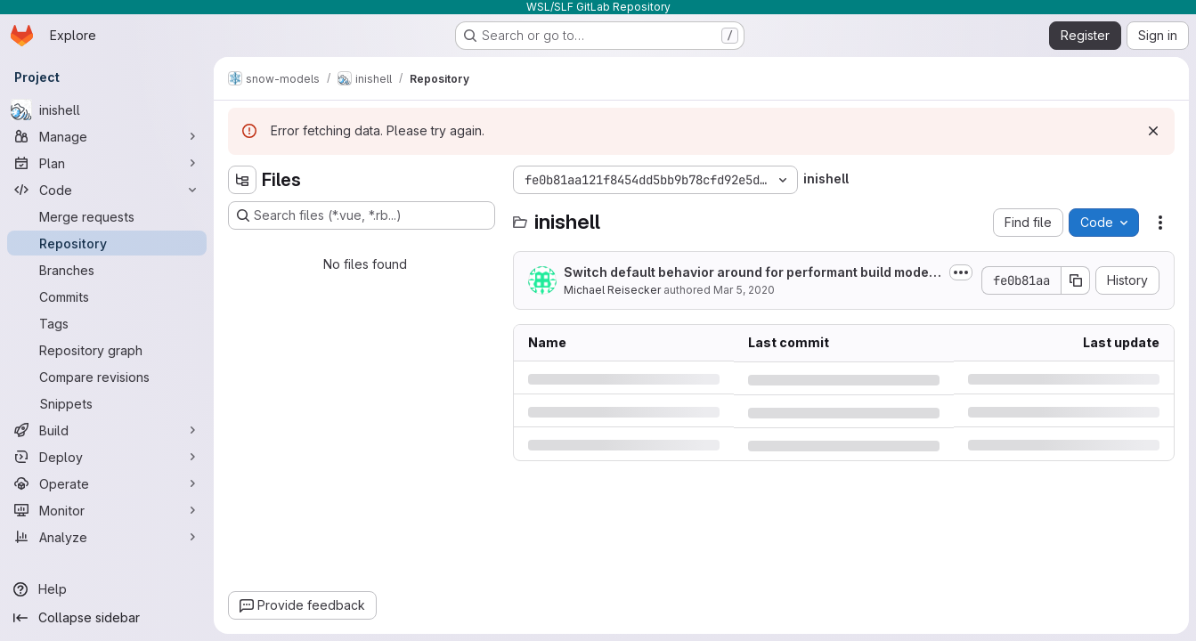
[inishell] (107, 109)
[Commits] (107, 296)
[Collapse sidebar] (107, 617)
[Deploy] (107, 456)
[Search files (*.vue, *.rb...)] (361, 215)
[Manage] (107, 136)
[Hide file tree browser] (242, 180)
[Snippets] (107, 403)
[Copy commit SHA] (1076, 280)
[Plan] (107, 162)
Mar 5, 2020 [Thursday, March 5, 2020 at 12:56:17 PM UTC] (744, 289)
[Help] (107, 589)
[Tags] (107, 323)
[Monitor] (107, 510)
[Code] (107, 189)
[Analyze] (107, 536)
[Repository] (107, 243)
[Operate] (107, 483)
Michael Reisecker (612, 289)
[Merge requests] (107, 216)
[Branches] (107, 269)
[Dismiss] (1153, 131)
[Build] (107, 430)
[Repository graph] (107, 349)
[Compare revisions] (107, 376)
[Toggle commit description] (960, 272)
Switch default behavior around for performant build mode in (749, 272)
